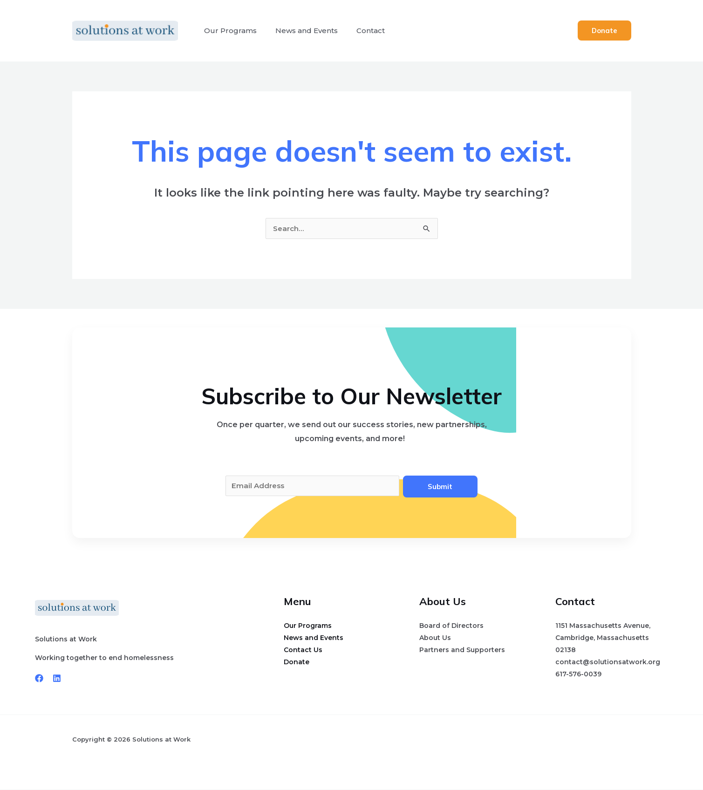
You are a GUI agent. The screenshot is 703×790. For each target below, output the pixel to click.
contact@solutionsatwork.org (607, 662)
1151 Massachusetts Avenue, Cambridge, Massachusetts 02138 (602, 638)
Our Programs (228, 30)
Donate (296, 662)
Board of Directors (451, 626)
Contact (361, 30)
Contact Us (303, 650)
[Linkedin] (57, 678)
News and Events (301, 30)
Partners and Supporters (462, 650)
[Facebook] (39, 678)
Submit (440, 486)
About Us (435, 638)
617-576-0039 (578, 674)
